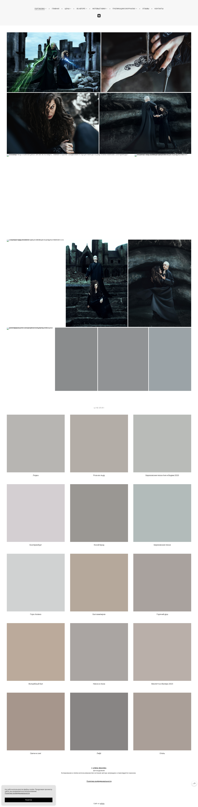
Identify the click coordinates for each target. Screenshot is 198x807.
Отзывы (145, 9)
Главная (55, 9)
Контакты (159, 9)
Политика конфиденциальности (17, 793)
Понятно (28, 800)
